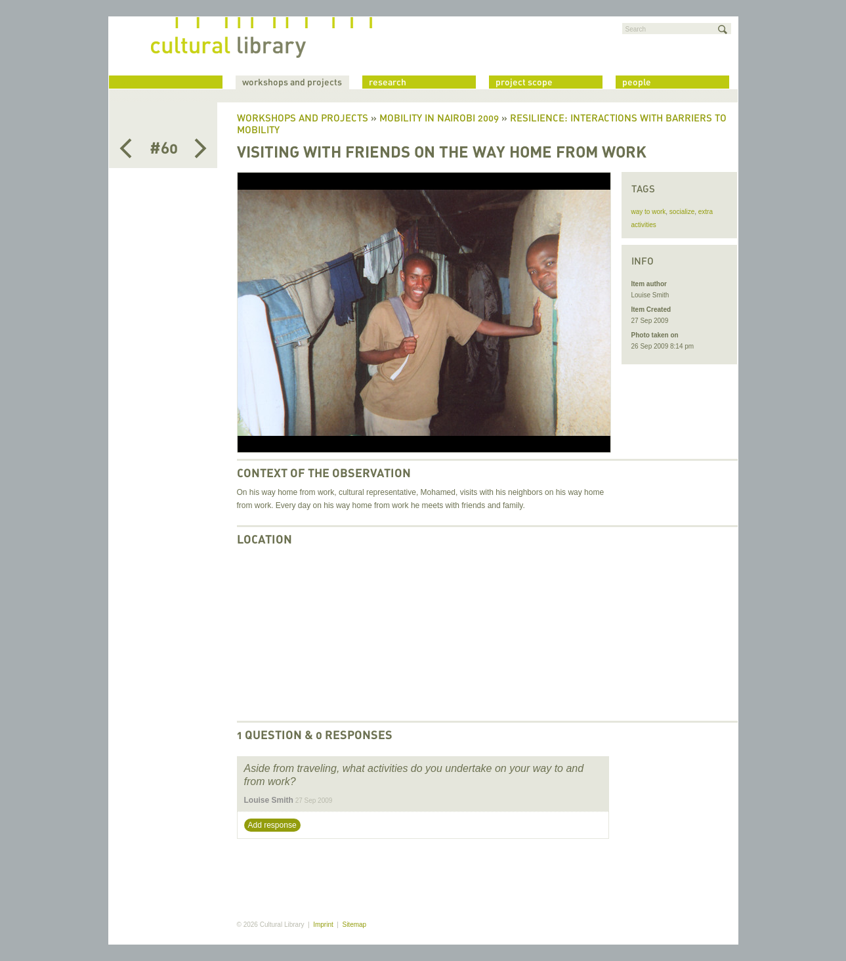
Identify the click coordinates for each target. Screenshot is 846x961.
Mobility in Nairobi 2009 (439, 118)
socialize (681, 211)
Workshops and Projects (302, 118)
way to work (648, 211)
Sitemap (354, 924)
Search (635, 29)
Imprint (323, 924)
